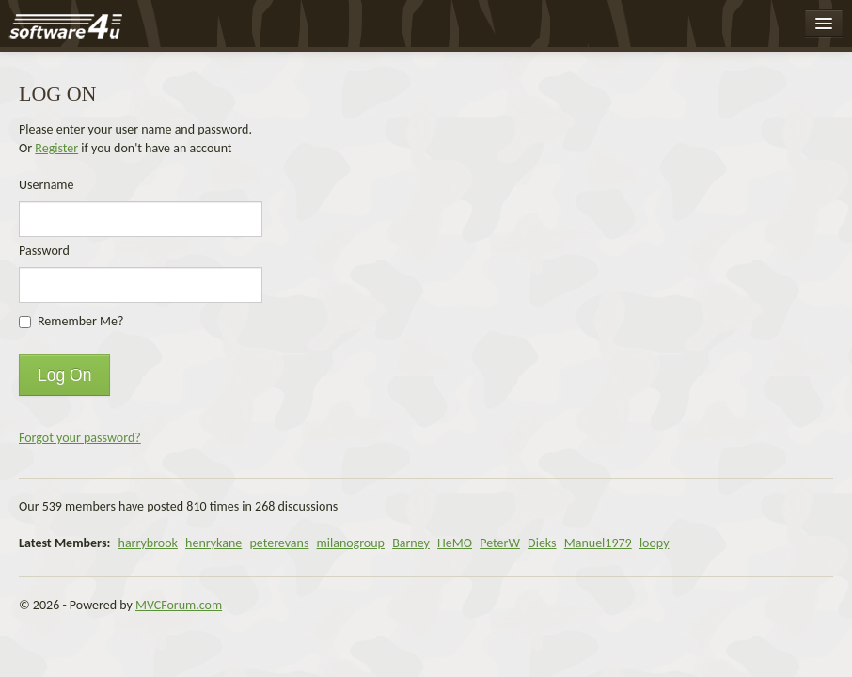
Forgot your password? (80, 438)
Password (44, 251)
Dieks (542, 543)
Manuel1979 (598, 543)
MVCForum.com (178, 605)
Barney (411, 543)
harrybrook (148, 543)
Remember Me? (80, 321)
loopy (654, 543)
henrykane (213, 543)
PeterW (500, 543)
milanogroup (351, 543)
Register (56, 148)
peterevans (278, 543)
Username (46, 185)
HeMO (454, 543)
